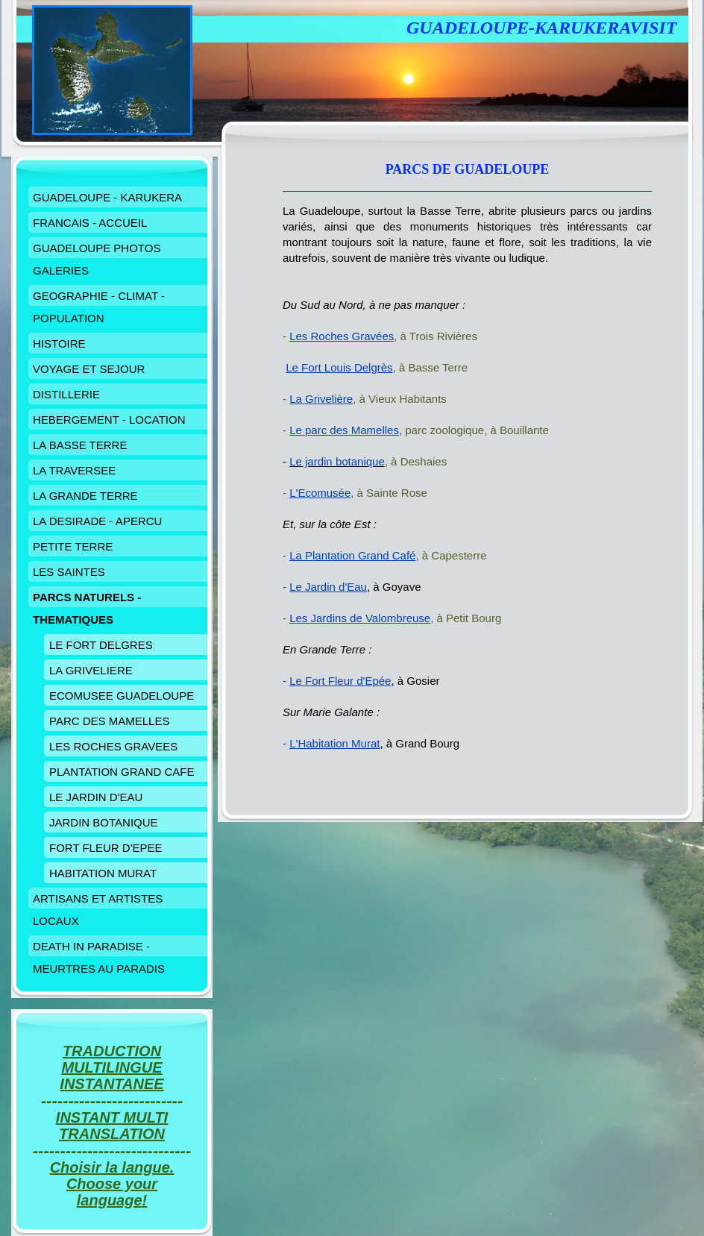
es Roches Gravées (345, 336)
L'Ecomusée (320, 492)
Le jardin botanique (337, 461)
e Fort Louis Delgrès (342, 367)
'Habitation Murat (338, 743)
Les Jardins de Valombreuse (359, 618)
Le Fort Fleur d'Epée (340, 680)
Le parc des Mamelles (344, 430)
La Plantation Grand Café (352, 555)
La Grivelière (321, 398)
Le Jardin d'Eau (328, 586)
